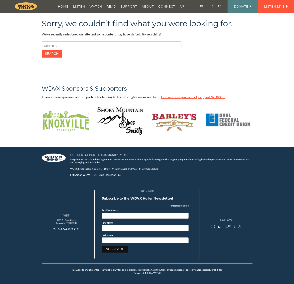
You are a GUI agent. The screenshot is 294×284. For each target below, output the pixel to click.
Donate (242, 6)
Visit (66, 215)
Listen (79, 6)
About (148, 6)
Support (129, 6)
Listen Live (276, 6)
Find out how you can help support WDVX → (193, 97)
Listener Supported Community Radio (98, 155)
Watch (95, 6)
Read (111, 6)
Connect (166, 6)
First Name (107, 223)
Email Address (110, 210)
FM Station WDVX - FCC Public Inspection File (95, 175)
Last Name (107, 235)
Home (63, 6)
